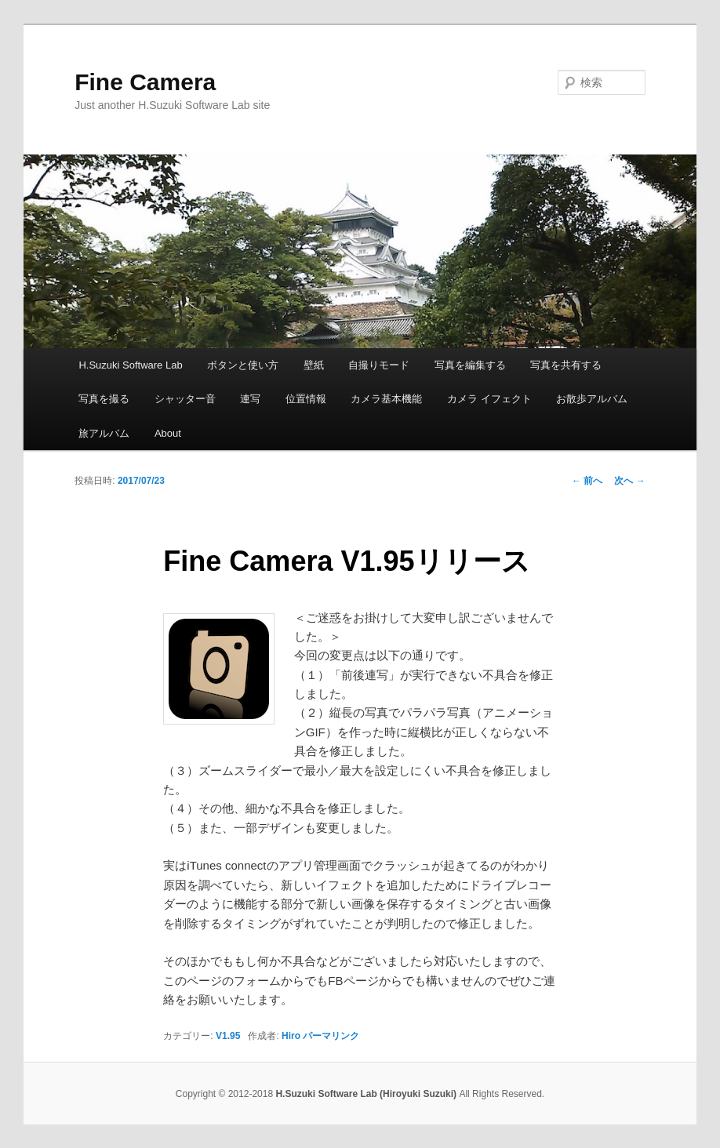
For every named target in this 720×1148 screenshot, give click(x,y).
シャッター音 (185, 399)
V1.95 (228, 1035)
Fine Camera (145, 82)
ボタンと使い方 (242, 365)
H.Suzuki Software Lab (130, 365)
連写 (250, 399)
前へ (587, 480)
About (168, 433)
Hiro (291, 1035)
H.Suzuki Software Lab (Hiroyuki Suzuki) (367, 1093)
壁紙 (314, 365)
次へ (629, 480)
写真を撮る (103, 399)
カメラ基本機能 (386, 399)
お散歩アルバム (591, 399)
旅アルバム (103, 433)
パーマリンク (331, 1035)
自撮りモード (378, 365)
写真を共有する (566, 365)
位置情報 (305, 399)
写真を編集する (470, 365)
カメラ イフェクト (489, 399)
